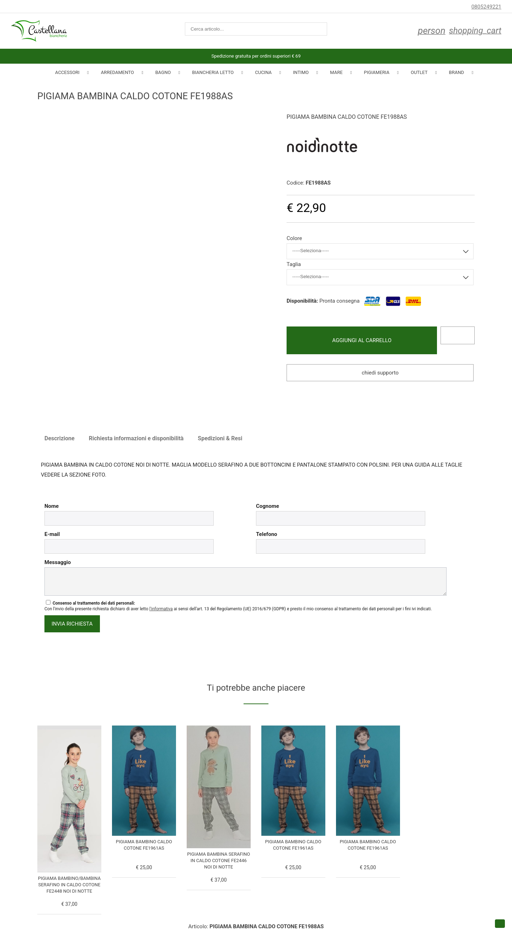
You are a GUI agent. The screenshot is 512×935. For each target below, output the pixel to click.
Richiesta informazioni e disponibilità (136, 438)
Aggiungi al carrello (361, 340)
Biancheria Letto (213, 72)
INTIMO (301, 72)
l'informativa (161, 608)
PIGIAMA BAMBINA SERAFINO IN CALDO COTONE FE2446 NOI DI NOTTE (218, 860)
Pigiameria (377, 72)
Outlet (419, 72)
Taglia (294, 264)
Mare (336, 72)
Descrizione (59, 438)
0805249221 (486, 7)
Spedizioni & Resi (220, 438)
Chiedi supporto (380, 373)
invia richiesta (72, 624)
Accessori (67, 72)
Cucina (263, 72)
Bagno (163, 72)
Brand (456, 72)
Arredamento (117, 72)
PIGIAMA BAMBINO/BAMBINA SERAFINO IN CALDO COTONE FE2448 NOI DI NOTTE (69, 885)
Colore (294, 238)
